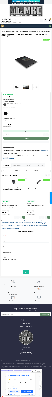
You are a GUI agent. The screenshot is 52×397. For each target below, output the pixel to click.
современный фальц (27, 225)
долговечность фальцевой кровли (21, 226)
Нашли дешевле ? (26, 131)
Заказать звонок (26, 352)
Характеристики (17, 165)
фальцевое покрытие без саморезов (11, 225)
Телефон (5, 246)
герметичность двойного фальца (10, 222)
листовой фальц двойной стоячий (40, 223)
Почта (4, 241)
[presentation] (14, 264)
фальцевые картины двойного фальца (34, 221)
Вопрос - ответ (39, 165)
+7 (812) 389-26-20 (6, 21)
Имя (4, 235)
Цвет (4, 110)
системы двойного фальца (13, 223)
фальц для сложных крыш (38, 226)
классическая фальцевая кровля (10, 228)
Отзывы (28, 165)
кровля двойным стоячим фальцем (14, 221)
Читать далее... (44, 150)
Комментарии (7, 252)
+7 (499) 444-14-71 (6, 19)
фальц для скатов (25, 223)
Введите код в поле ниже (10, 259)
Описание (6, 165)
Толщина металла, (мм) (9, 118)
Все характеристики (8, 158)
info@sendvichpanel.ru (7, 18)
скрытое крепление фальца (27, 222)
